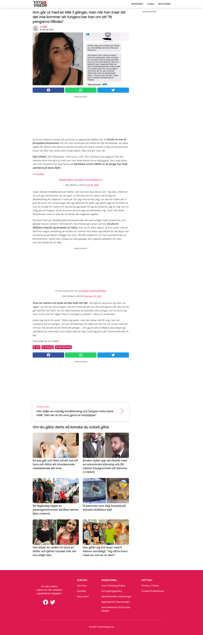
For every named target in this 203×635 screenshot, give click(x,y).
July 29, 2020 (93, 185)
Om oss (81, 585)
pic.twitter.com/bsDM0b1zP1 (88, 179)
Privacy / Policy (150, 585)
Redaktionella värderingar (117, 596)
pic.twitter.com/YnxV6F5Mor (92, 290)
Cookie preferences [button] (153, 591)
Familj (150, 3)
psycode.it (83, 596)
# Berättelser (63, 347)
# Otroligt (47, 347)
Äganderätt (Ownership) (116, 601)
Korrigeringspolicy (112, 591)
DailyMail (40, 174)
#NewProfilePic (66, 179)
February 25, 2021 (93, 296)
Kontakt (81, 591)
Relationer (164, 3)
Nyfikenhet (137, 3)
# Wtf (36, 347)
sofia (44, 26)
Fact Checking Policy (113, 585)
